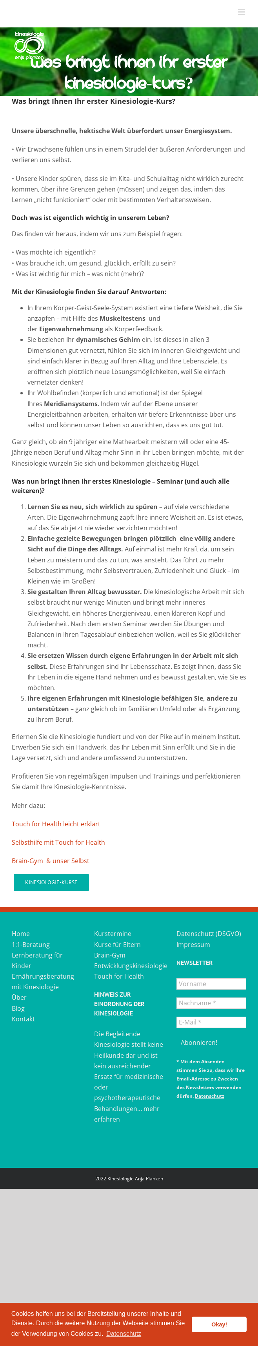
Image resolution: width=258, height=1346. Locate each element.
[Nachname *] (211, 1003)
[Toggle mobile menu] (242, 12)
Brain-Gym (109, 955)
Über (19, 997)
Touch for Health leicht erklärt (56, 824)
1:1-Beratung (31, 944)
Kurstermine (112, 933)
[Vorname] (211, 984)
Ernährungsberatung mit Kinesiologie (43, 981)
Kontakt (23, 1019)
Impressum (193, 944)
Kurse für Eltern (117, 944)
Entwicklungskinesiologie (129, 965)
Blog (18, 1008)
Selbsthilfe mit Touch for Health (58, 842)
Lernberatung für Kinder (37, 960)
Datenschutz (209, 1096)
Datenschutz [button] (123, 1333)
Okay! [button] (219, 1324)
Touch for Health (119, 976)
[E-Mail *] (211, 1022)
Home (21, 933)
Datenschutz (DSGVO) (208, 933)
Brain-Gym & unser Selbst (50, 860)
